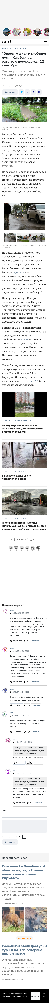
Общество (20, 48)
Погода (5, 971)
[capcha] (24, 837)
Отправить (10, 842)
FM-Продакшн (7, 955)
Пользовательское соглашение (14, 958)
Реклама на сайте (9, 961)
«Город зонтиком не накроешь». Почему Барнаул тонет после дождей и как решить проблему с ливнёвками (24, 525)
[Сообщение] (24, 826)
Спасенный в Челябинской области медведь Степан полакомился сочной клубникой (24, 872)
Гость (12, 610)
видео (24, 339)
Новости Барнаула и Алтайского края (16, 978)
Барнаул (7, 540)
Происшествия (23, 421)
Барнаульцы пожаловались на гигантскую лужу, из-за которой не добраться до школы (22, 428)
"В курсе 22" (31, 381)
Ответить (35, 641)
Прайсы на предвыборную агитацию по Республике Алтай (24, 964)
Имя (4, 810)
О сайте (5, 974)
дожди (33, 540)
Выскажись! (10, 92)
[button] (42, 202)
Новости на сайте (9, 951)
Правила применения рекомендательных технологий (22, 982)
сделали (19, 272)
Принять (35, 996)
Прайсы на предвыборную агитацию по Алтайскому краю (24, 968)
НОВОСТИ (6, 48)
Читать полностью (24, 938)
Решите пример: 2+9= (12, 837)
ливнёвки (21, 540)
